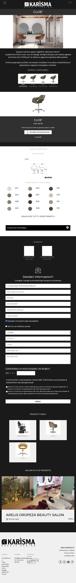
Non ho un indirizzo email (18, 326)
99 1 (10, 373)
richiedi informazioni (38, 132)
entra (71, 519)
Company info (69, 556)
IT (71, 3)
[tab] (23, 80)
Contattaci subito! (33, 561)
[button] (5, 28)
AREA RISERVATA (67, 548)
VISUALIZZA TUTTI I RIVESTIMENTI (38, 216)
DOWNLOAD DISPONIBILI (38, 227)
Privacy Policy (69, 553)
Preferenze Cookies (66, 550)
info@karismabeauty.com (23, 558)
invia (38, 402)
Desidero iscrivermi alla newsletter (22, 321)
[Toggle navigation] (5, 3)
